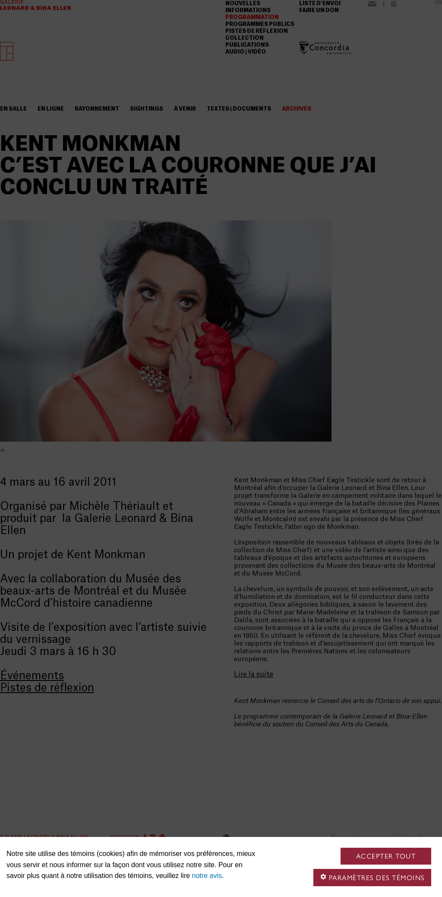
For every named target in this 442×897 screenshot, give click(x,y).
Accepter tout (386, 856)
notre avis (207, 875)
